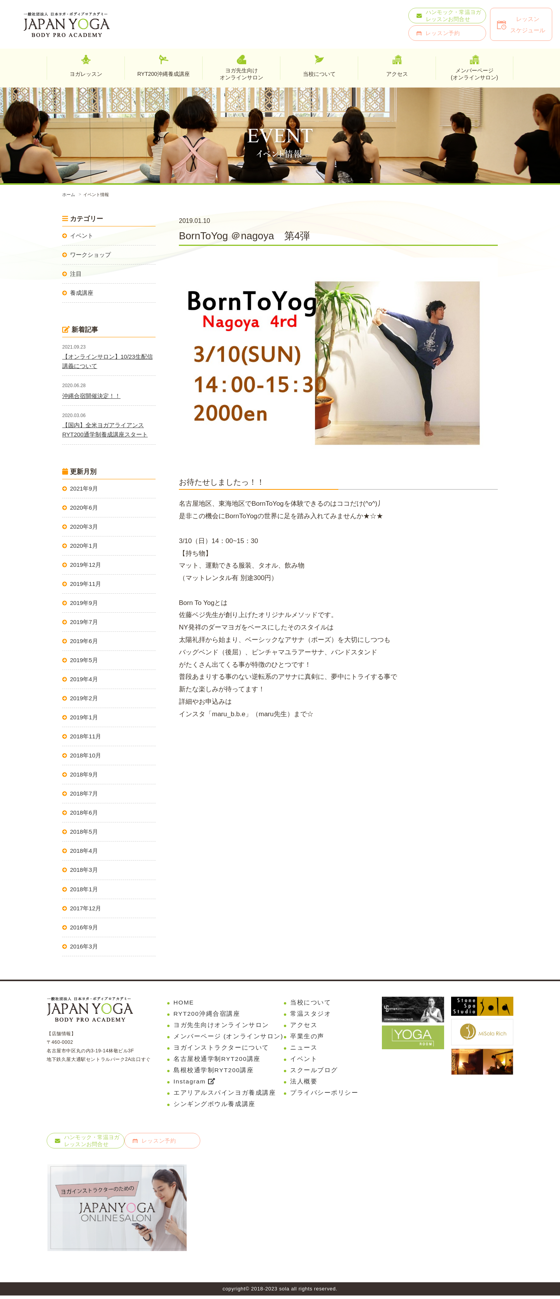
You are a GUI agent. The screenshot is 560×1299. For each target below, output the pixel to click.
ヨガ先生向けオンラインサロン (241, 73)
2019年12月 (85, 564)
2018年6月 (84, 812)
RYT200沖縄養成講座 (163, 74)
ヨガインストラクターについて (221, 1048)
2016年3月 (84, 946)
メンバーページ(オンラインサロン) (474, 73)
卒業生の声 (307, 1037)
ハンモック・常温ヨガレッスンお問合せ (453, 15)
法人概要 (303, 1083)
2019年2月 (84, 698)
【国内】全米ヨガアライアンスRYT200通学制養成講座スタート (105, 430)
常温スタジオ (310, 1014)
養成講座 (81, 292)
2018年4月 (84, 850)
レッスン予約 (442, 33)
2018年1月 (84, 889)
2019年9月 (84, 603)
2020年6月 (84, 507)
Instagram (194, 1083)
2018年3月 (84, 869)
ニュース (303, 1048)
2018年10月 (85, 755)
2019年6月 (84, 641)
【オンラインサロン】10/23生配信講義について (107, 361)
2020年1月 (84, 545)
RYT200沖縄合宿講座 (207, 1014)
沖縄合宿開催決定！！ (91, 396)
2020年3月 (84, 526)
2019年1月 (84, 717)
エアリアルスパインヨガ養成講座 (224, 1095)
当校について (310, 1002)
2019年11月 (85, 583)
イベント (81, 235)
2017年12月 (85, 908)
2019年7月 (84, 622)
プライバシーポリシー (324, 1095)
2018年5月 (84, 831)
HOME (183, 1002)
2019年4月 (84, 679)
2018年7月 (84, 793)
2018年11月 (85, 736)
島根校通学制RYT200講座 (214, 1072)
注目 (76, 273)
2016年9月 (84, 927)
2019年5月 (84, 660)
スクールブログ (314, 1072)
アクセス (303, 1025)
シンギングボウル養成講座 (214, 1107)
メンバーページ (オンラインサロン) (228, 1037)
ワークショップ (90, 254)
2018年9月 (84, 774)
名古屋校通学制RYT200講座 (217, 1060)
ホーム (68, 194)
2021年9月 (84, 488)
